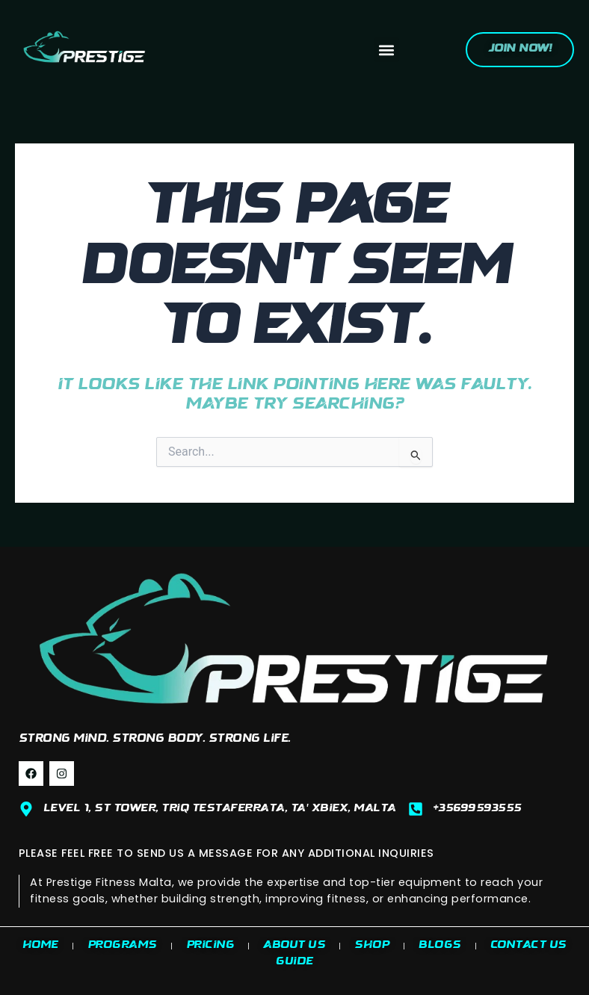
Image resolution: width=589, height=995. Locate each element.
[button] (386, 49)
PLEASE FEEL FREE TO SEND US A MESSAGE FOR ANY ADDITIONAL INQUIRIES (226, 853)
